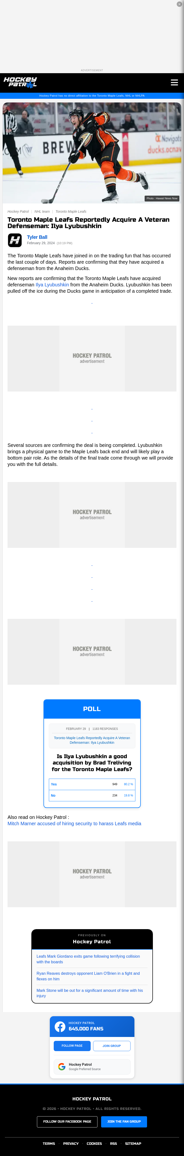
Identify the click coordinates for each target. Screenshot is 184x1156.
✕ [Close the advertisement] (179, 4)
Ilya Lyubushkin (52, 284)
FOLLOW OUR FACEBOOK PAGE (67, 1122)
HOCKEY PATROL (92, 1099)
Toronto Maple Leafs (70, 211)
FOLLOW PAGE (72, 1045)
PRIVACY (71, 1144)
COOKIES (94, 1144)
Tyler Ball (37, 237)
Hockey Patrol (18, 211)
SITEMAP (133, 1144)
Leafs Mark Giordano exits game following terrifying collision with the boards (88, 959)
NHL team (42, 211)
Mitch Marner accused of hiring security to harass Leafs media (74, 823)
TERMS (49, 1144)
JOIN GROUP (112, 1046)
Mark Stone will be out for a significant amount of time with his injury (90, 993)
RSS (113, 1144)
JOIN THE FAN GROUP (124, 1122)
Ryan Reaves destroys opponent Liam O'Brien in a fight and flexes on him (88, 976)
